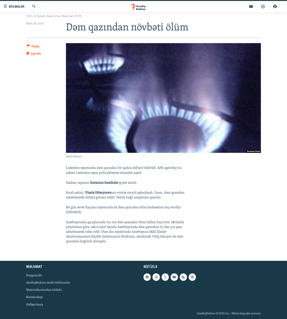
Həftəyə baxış (34, 304)
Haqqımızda (34, 275)
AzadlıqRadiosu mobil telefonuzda (48, 282)
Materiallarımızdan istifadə (44, 290)
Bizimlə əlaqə (34, 297)
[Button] (32, 47)
